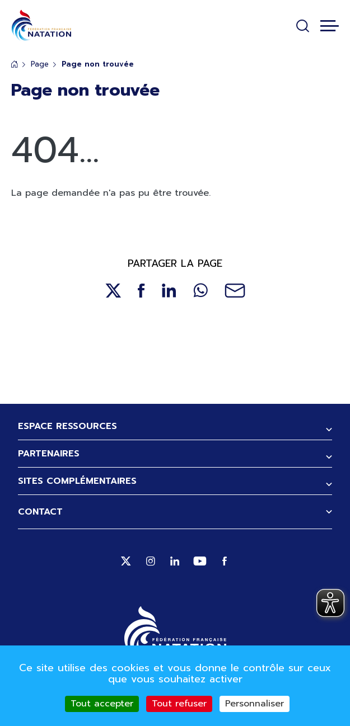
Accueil (14, 64)
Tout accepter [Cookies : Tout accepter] (102, 703)
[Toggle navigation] (329, 26)
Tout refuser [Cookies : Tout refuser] (179, 703)
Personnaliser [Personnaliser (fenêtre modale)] (254, 703)
